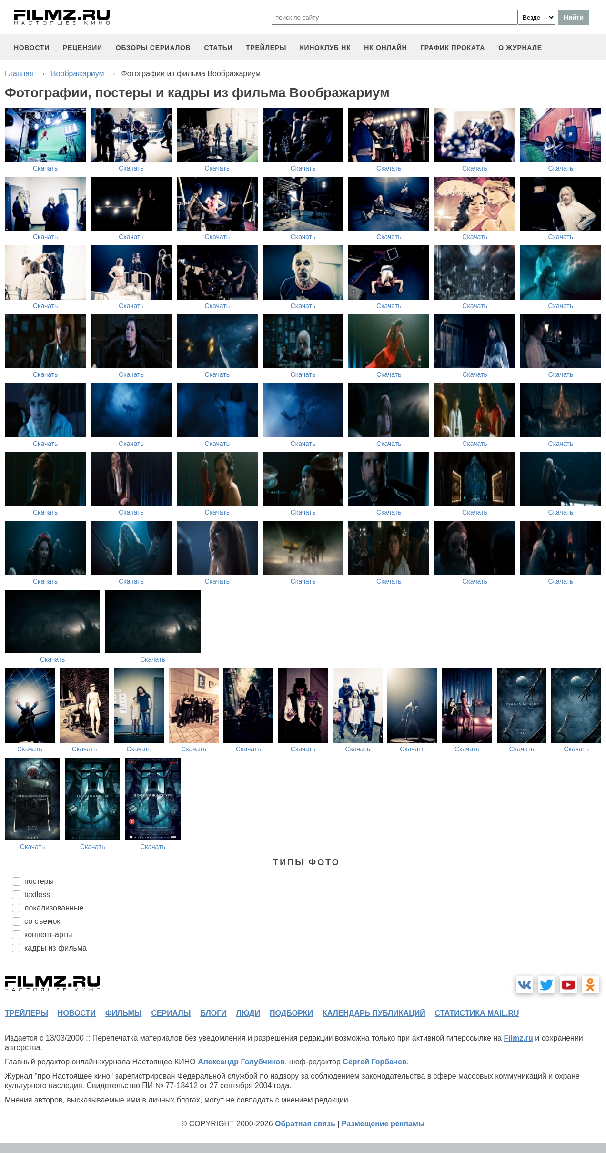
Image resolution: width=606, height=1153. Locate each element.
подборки (291, 1013)
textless (37, 894)
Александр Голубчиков (241, 1062)
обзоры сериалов (153, 47)
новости (32, 47)
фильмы (123, 1013)
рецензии (82, 47)
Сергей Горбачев (374, 1062)
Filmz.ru (518, 1038)
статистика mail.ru (477, 1013)
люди (248, 1013)
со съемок (42, 921)
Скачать (45, 168)
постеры (39, 881)
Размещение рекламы (383, 1124)
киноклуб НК (325, 47)
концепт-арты (48, 934)
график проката (452, 47)
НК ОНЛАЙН (385, 47)
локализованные (53, 908)
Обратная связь (305, 1124)
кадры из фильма (55, 948)
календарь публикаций (374, 1013)
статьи (218, 47)
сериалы (171, 1013)
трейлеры (266, 47)
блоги (213, 1013)
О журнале (520, 47)
